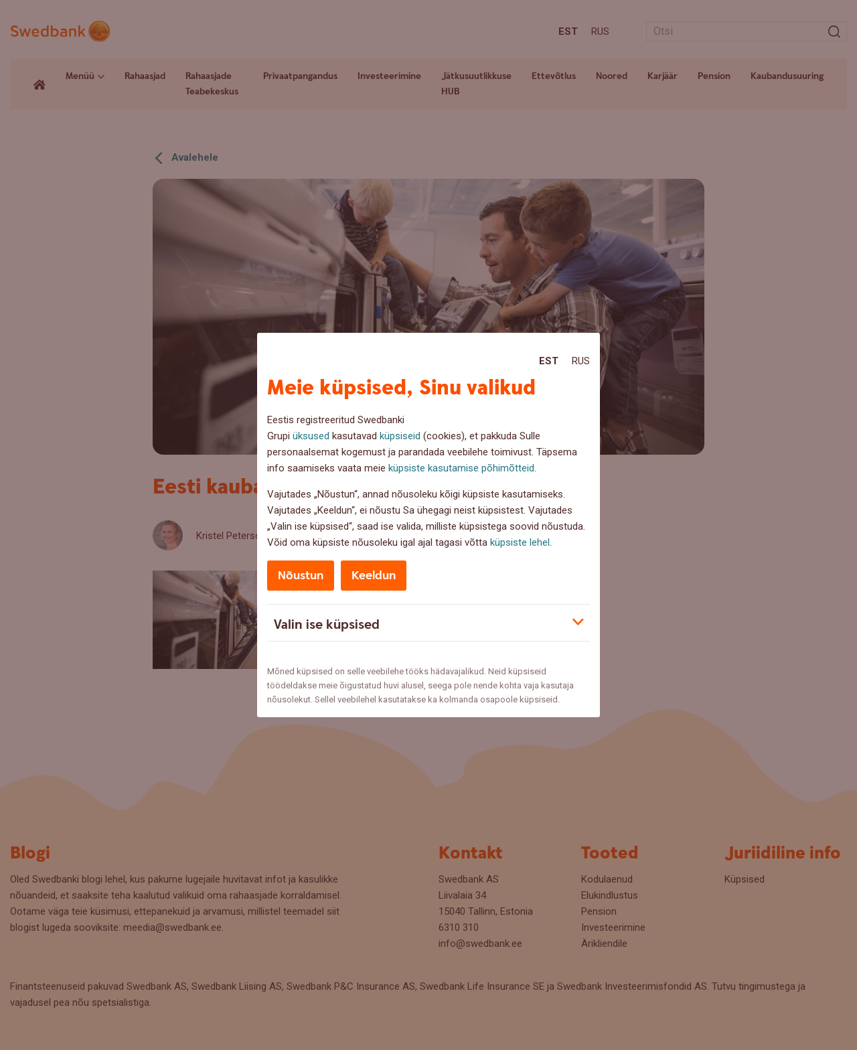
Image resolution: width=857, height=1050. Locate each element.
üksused (311, 436)
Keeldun (374, 575)
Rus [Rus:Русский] (581, 361)
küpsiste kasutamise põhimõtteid (461, 468)
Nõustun (300, 575)
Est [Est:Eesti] (548, 361)
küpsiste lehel (520, 542)
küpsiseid (400, 436)
